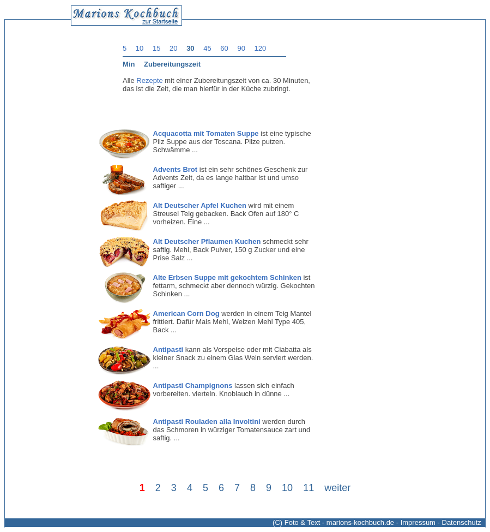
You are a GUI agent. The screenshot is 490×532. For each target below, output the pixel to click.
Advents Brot (175, 169)
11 (308, 487)
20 (173, 48)
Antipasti (168, 349)
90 (241, 48)
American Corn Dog (186, 313)
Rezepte (149, 80)
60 (224, 48)
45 (207, 48)
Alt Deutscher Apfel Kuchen (199, 205)
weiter (337, 487)
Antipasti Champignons (193, 385)
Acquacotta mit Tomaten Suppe (206, 133)
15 (156, 48)
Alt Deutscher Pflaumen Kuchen (207, 241)
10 (139, 48)
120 (261, 48)
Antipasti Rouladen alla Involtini (207, 421)
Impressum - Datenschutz (441, 522)
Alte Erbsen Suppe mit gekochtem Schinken (227, 277)
